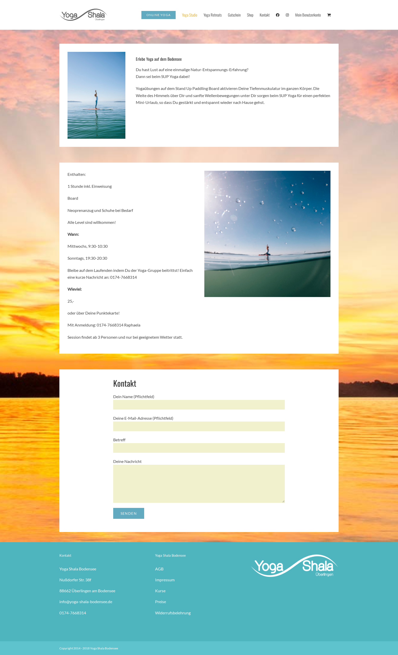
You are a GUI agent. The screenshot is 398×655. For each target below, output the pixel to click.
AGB (159, 568)
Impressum (165, 579)
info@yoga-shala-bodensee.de (85, 601)
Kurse (160, 590)
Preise (160, 601)
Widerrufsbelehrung (173, 612)
